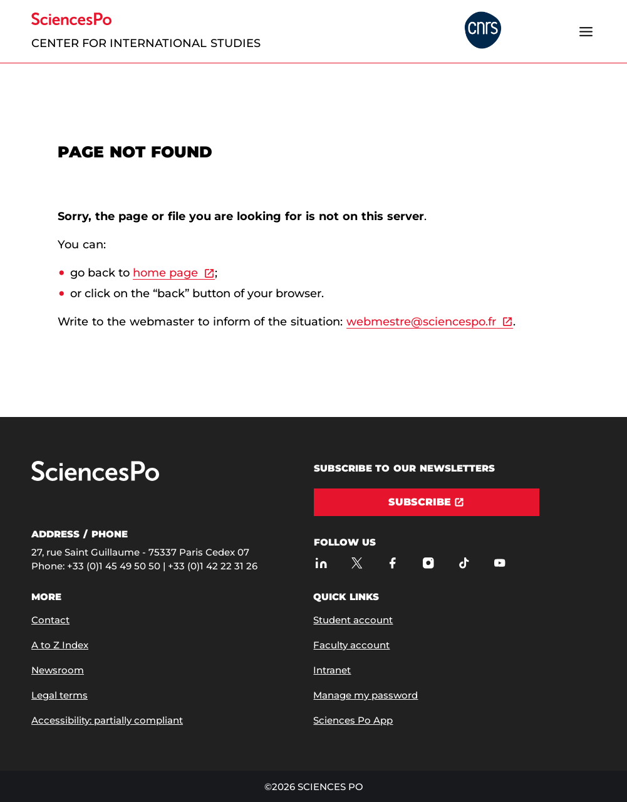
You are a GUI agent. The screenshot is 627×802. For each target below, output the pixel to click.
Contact (50, 620)
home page (165, 273)
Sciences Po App (353, 720)
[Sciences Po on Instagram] (429, 563)
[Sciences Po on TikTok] (464, 563)
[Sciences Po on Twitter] (357, 563)
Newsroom (57, 670)
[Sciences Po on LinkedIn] (321, 563)
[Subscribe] (426, 502)
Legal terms (59, 695)
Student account (353, 620)
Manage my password (365, 695)
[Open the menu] (586, 31)
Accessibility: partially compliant (107, 720)
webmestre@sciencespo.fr (421, 322)
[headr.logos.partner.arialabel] (483, 31)
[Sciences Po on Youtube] (500, 563)
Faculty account (351, 645)
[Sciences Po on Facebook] (393, 563)
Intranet (332, 670)
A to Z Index (59, 645)
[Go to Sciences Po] (95, 478)
